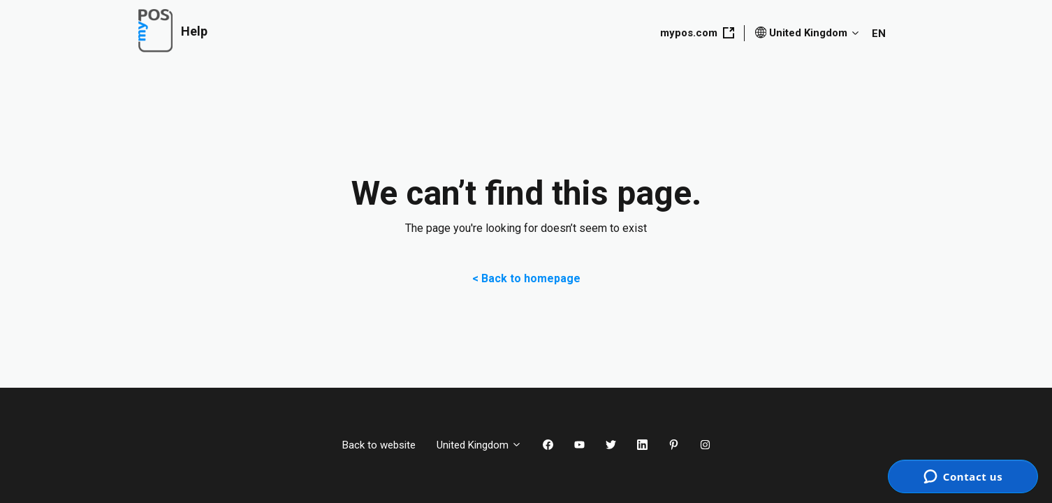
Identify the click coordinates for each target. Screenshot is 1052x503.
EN (879, 33)
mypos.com (697, 33)
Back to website (379, 445)
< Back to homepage (526, 278)
